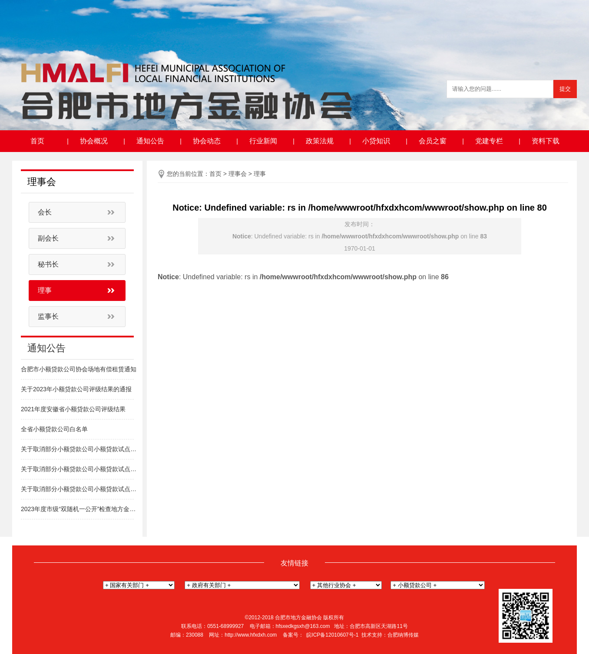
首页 (37, 141)
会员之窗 (433, 141)
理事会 (237, 173)
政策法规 (320, 141)
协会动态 (207, 141)
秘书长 (48, 264)
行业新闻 (263, 141)
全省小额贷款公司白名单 (54, 429)
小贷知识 (376, 141)
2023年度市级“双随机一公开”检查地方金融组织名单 (79, 508)
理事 (45, 290)
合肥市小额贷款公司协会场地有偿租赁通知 (78, 369)
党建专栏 (489, 141)
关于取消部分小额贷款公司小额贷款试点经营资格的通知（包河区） (79, 469)
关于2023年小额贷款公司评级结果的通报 (76, 389)
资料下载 (545, 141)
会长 (45, 212)
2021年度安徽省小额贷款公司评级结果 (73, 409)
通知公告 (150, 141)
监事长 (48, 316)
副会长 (48, 238)
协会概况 (94, 141)
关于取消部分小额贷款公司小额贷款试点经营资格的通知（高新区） (79, 449)
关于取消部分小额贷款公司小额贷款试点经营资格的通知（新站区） (79, 489)
